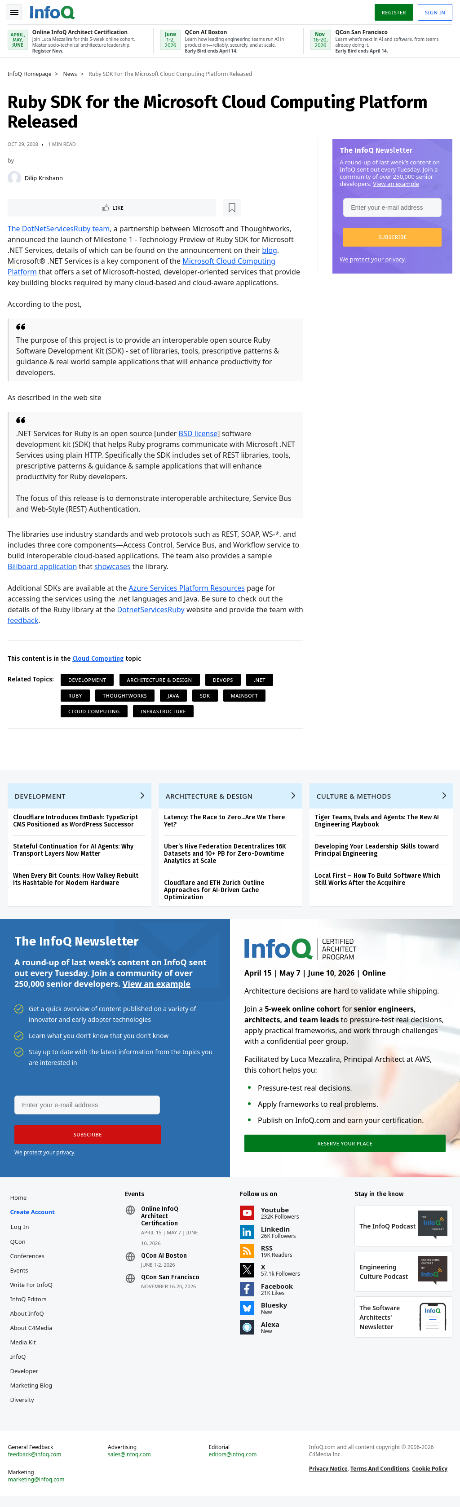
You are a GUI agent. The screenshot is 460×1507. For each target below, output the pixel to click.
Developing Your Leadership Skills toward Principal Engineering (378, 852)
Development (89, 679)
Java (175, 695)
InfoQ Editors (30, 1306)
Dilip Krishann (45, 176)
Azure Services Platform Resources (188, 587)
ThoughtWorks (126, 695)
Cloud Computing (99, 658)
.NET (261, 679)
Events (21, 1277)
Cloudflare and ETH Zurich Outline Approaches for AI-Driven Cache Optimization (215, 892)
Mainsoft (245, 695)
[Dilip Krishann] (15, 176)
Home (20, 1204)
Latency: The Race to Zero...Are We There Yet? (225, 823)
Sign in (434, 10)
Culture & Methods (355, 798)
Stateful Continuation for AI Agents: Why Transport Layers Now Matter (74, 852)
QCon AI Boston (165, 1262)
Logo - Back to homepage (53, 10)
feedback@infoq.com (36, 1463)
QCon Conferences (29, 1255)
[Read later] (62, 206)
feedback (41, 620)
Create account (34, 1219)
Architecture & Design (161, 679)
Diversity (23, 1406)
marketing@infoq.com (37, 1489)
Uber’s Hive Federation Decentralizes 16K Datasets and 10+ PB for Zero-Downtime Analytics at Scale (226, 856)
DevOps (224, 679)
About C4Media (33, 1334)
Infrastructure (164, 710)
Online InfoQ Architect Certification (160, 1223)
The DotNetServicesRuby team (60, 228)
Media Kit (24, 1349)
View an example (395, 182)
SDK (206, 695)
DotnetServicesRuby (152, 609)
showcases (114, 566)
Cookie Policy (429, 1478)
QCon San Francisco (171, 1284)
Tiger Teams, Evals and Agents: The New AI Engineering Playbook (378, 823)
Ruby (77, 695)
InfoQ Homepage (31, 72)
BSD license (199, 433)
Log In (21, 1233)
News (72, 72)
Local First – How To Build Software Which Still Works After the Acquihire (379, 881)
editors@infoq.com (233, 1463)
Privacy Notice (328, 1478)
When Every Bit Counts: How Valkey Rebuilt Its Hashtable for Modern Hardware (77, 881)
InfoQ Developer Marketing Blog (33, 1377)
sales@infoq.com (130, 1463)
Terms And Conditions (379, 1478)
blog (271, 250)
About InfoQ (28, 1320)
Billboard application (44, 566)
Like (33, 206)
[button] (391, 235)
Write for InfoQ (33, 1291)
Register (392, 10)
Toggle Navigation (17, 11)
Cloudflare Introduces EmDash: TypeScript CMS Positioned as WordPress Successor (76, 823)
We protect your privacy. (371, 257)
